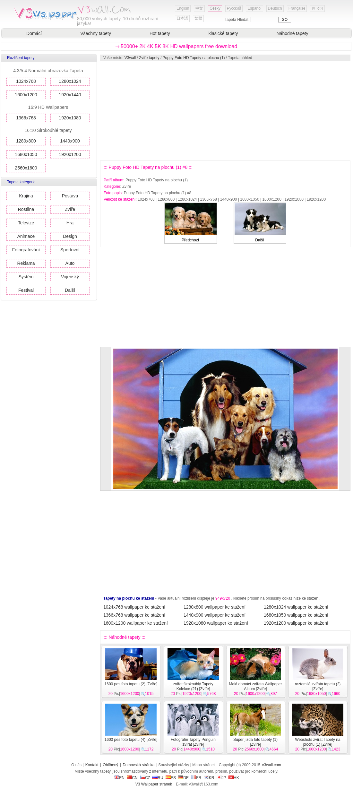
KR (209, 778)
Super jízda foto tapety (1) (255, 739)
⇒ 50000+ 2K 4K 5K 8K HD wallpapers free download (176, 46)
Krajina (26, 195)
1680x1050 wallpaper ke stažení (296, 615)
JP (221, 778)
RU (157, 778)
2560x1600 (26, 167)
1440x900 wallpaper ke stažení (214, 615)
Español (254, 8)
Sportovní (70, 249)
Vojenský (70, 276)
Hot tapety (160, 33)
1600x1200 (26, 94)
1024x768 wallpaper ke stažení (134, 607)
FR (196, 778)
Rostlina (26, 209)
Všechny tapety (95, 33)
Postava (70, 195)
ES (171, 778)
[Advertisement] (206, 111)
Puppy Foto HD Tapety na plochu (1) (194, 58)
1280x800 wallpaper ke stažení (214, 607)
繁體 (198, 18)
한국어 (317, 8)
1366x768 (26, 117)
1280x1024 (70, 81)
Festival (26, 290)
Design (70, 236)
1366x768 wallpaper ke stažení (134, 615)
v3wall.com (271, 765)
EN (119, 778)
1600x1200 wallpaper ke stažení (135, 623)
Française (297, 8)
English (182, 8)
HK (233, 778)
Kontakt (92, 765)
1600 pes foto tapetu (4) (125, 739)
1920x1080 (70, 117)
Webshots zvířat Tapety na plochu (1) (317, 742)
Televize (26, 222)
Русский (234, 8)
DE (183, 778)
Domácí (34, 33)
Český (215, 8)
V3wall (130, 58)
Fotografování (26, 249)
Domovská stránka (138, 765)
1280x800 (26, 140)
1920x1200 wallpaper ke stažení (296, 623)
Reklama (26, 263)
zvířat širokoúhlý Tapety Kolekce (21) (193, 686)
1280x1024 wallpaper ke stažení (296, 607)
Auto (70, 263)
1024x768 (26, 81)
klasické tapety (223, 33)
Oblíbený (110, 765)
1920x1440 (70, 94)
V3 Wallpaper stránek (153, 784)
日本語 (182, 18)
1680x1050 (26, 154)
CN (132, 778)
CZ (145, 778)
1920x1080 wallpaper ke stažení (216, 623)
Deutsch (275, 8)
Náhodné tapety (292, 33)
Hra (70, 222)
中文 (199, 8)
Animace (26, 236)
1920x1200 (70, 154)
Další (70, 290)
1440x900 (70, 140)
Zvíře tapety (149, 58)
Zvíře (70, 209)
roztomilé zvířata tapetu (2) (318, 684)
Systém (26, 276)
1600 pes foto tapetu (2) (125, 684)
